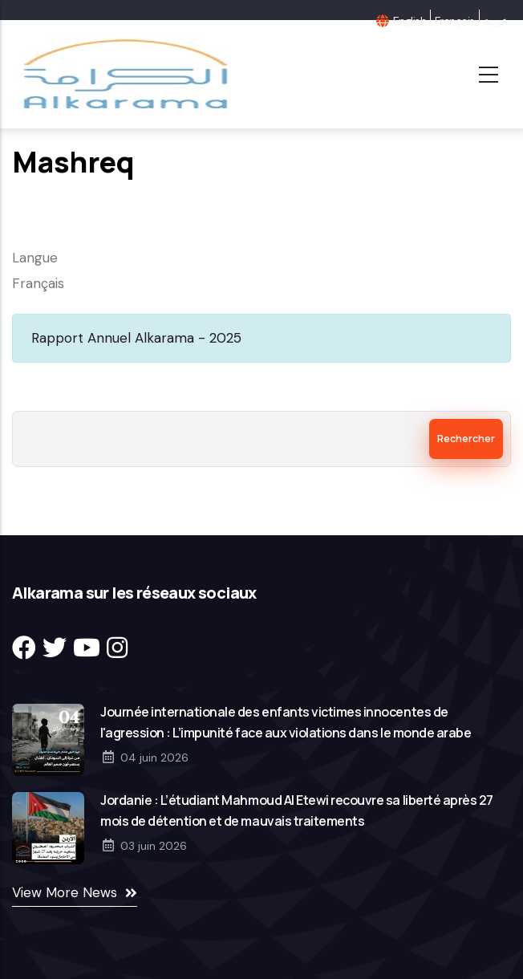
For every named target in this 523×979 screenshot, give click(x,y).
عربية (495, 21)
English (409, 21)
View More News (64, 892)
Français (455, 21)
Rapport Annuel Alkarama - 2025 (136, 338)
